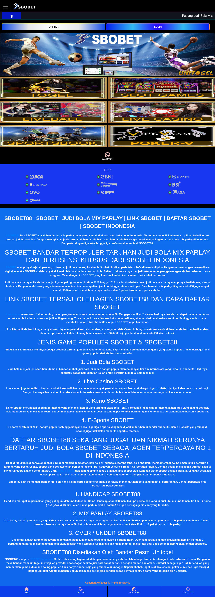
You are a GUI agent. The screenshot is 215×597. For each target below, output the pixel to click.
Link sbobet (13, 314)
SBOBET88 (12, 235)
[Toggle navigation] (5, 6)
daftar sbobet (65, 470)
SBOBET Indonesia (41, 559)
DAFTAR (53, 26)
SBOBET (11, 267)
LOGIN (158, 26)
